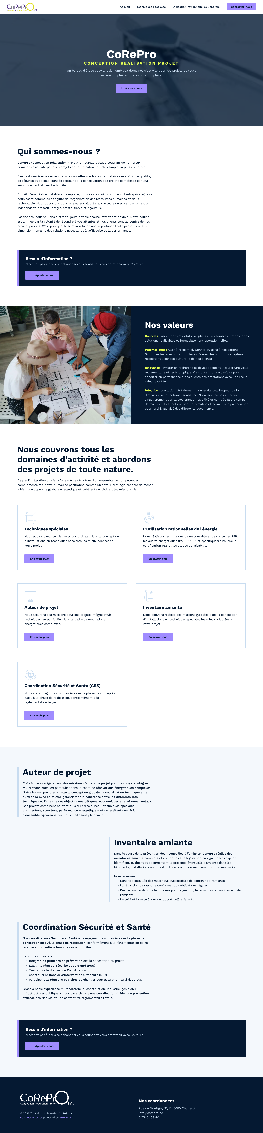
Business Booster (31, 1117)
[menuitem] (125, 6)
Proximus (65, 1117)
